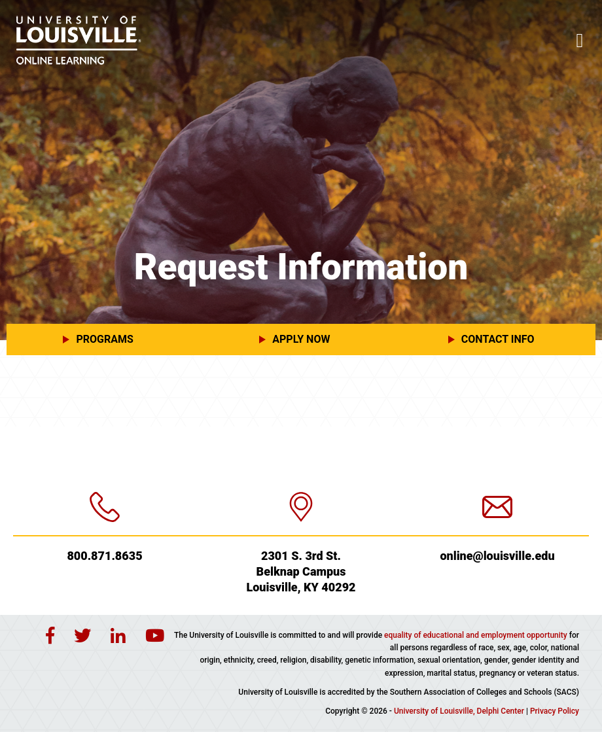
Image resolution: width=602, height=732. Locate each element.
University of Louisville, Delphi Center (459, 711)
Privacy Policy (554, 711)
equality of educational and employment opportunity (475, 635)
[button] (105, 339)
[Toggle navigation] (580, 40)
